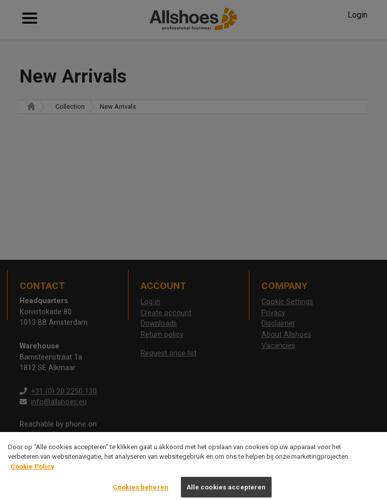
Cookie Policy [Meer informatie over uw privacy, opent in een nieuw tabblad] (32, 473)
